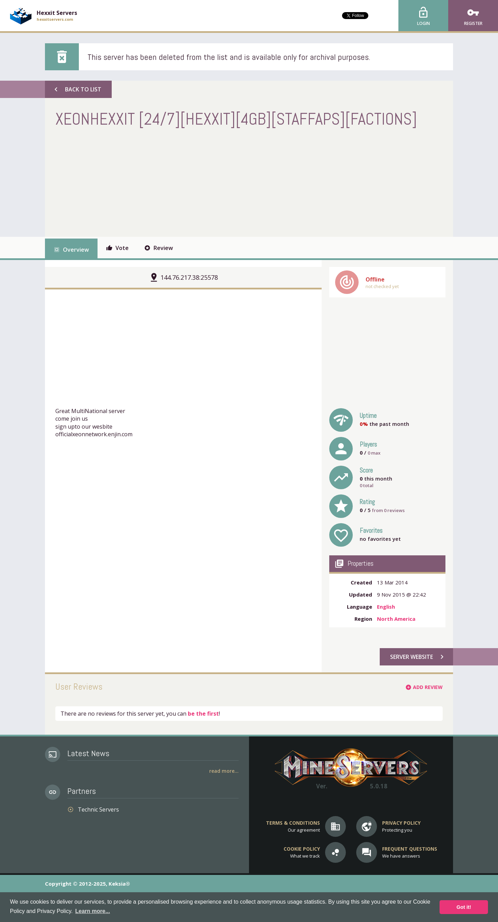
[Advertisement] (181, 181)
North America (396, 618)
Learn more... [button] (92, 911)
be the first (203, 713)
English (386, 606)
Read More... (224, 771)
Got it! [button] (463, 907)
